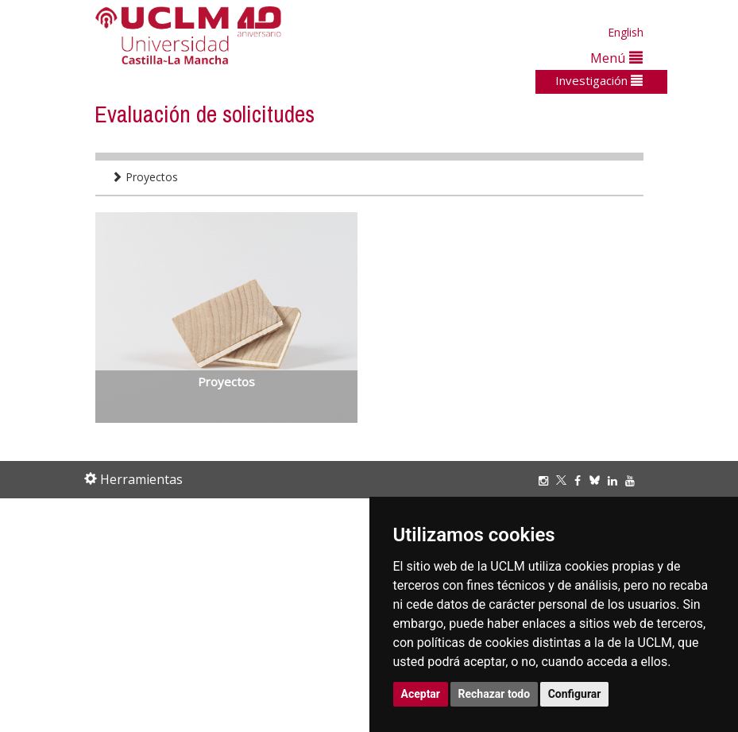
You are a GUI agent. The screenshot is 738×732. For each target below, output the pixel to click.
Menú (616, 57)
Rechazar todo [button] (494, 693)
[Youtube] (634, 480)
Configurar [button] (574, 693)
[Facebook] (581, 480)
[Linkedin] (612, 480)
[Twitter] (565, 480)
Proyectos (144, 176)
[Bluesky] (598, 480)
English (625, 32)
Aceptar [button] (421, 693)
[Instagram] (547, 480)
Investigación (599, 80)
